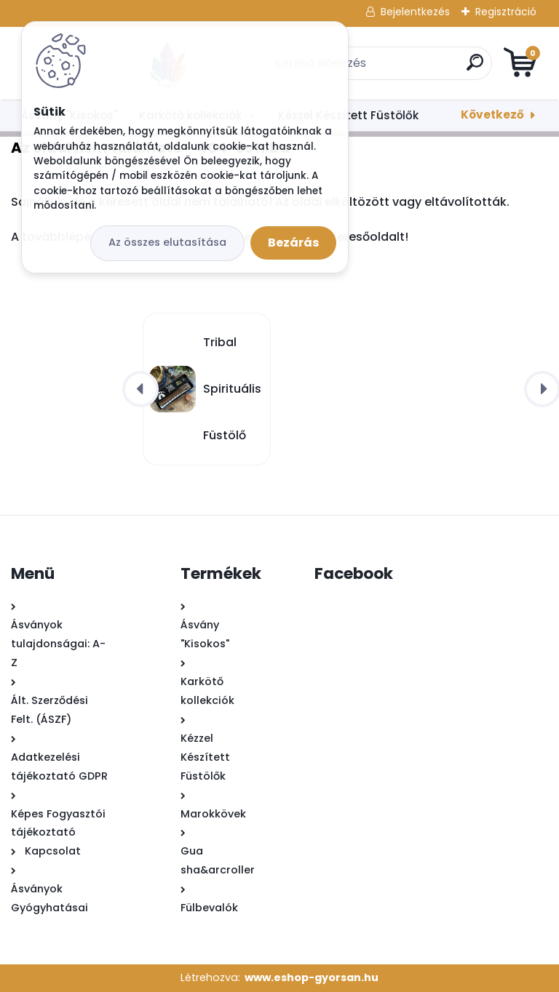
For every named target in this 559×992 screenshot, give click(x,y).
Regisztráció (505, 11)
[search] (454, 68)
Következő (492, 114)
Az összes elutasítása (167, 242)
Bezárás (293, 242)
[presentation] (140, 389)
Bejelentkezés (415, 11)
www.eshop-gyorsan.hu (311, 977)
